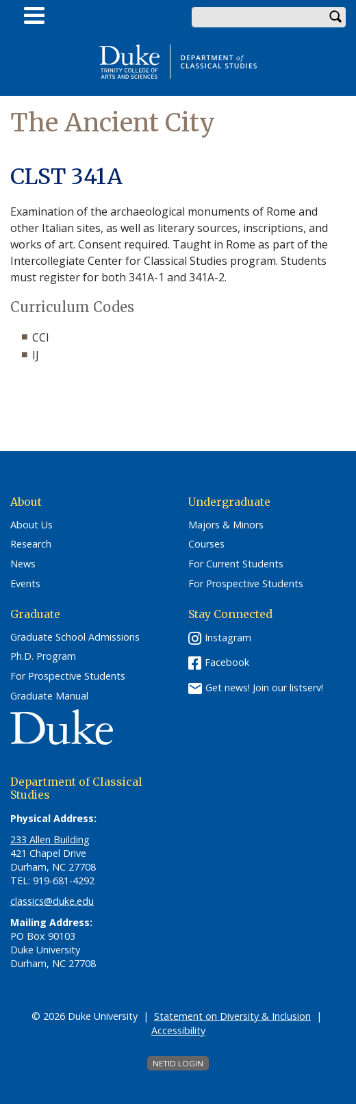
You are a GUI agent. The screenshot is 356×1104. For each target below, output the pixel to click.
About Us (31, 525)
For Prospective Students (245, 584)
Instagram (228, 637)
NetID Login (178, 1063)
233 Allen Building (50, 839)
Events (25, 584)
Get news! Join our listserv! (264, 686)
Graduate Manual (49, 696)
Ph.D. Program (43, 656)
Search (335, 17)
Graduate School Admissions (75, 637)
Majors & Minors (226, 525)
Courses (206, 544)
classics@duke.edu (52, 901)
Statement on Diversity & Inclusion (232, 1016)
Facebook (227, 662)
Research (30, 544)
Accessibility (178, 1030)
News (23, 564)
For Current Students (235, 564)
